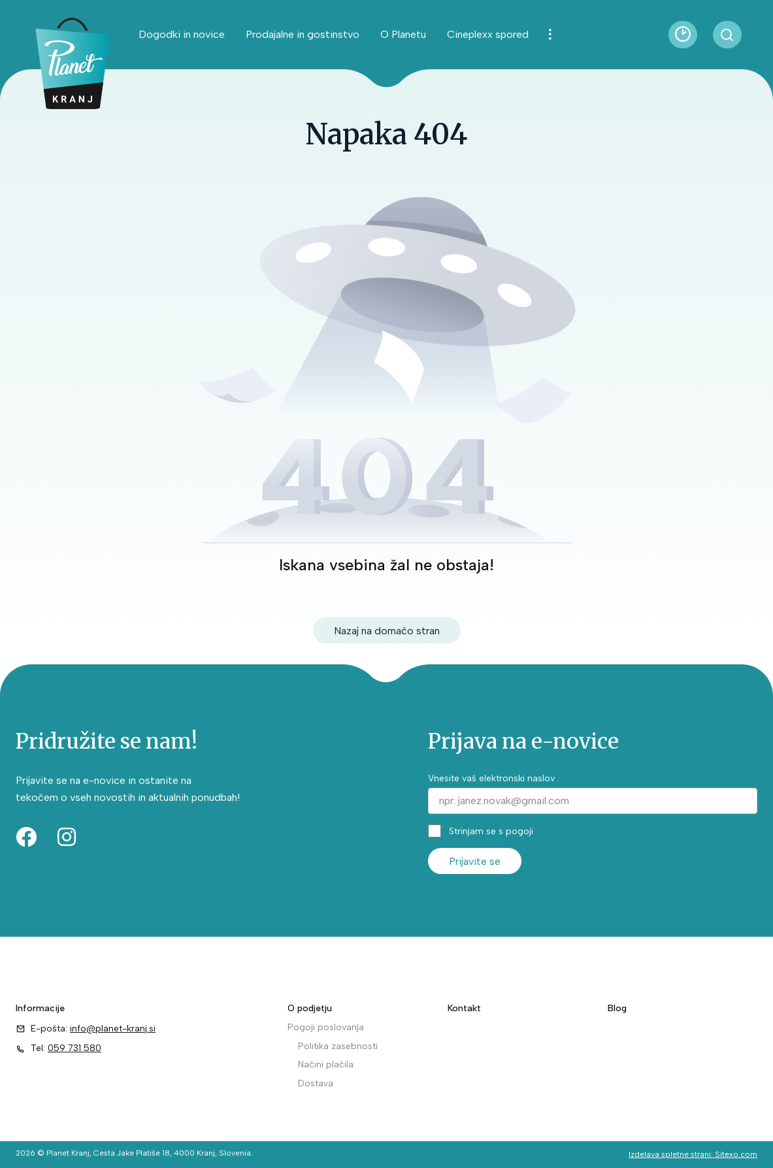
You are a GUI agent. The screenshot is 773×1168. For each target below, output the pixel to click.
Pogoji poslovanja (326, 1027)
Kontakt (464, 1008)
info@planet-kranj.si (113, 1028)
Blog (617, 1008)
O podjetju (310, 1008)
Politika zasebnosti (338, 1046)
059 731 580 (74, 1048)
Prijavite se (475, 861)
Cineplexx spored (488, 34)
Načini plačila (326, 1064)
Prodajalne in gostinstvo (302, 34)
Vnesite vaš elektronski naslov (491, 778)
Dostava (315, 1083)
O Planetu (403, 34)
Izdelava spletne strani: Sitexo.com (693, 1154)
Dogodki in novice (182, 34)
